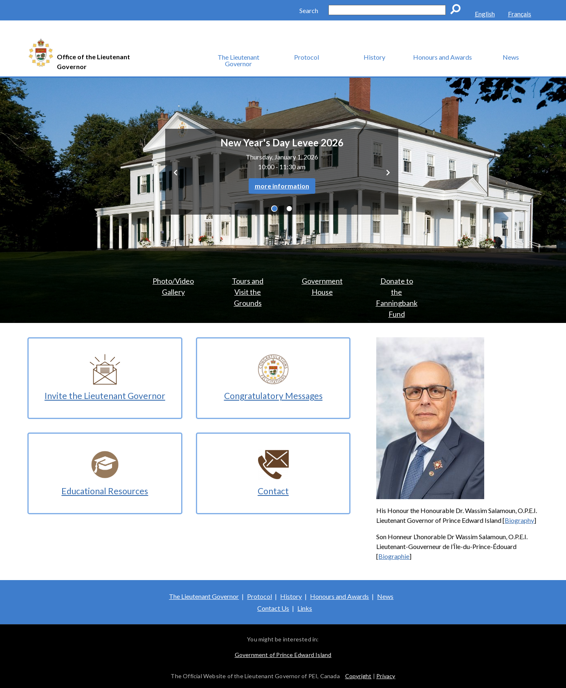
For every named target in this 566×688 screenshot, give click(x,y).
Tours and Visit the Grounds (247, 291)
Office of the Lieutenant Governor (93, 61)
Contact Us (273, 608)
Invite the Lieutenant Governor (105, 395)
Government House (322, 286)
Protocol (306, 57)
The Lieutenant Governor (238, 60)
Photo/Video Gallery (173, 286)
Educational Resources (104, 491)
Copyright (358, 675)
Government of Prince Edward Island (283, 654)
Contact (273, 491)
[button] (175, 171)
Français (519, 14)
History (374, 57)
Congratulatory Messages (273, 395)
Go (458, 10)
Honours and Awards (442, 57)
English (485, 14)
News (511, 57)
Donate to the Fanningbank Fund (397, 296)
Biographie (393, 556)
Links (304, 608)
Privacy (385, 675)
